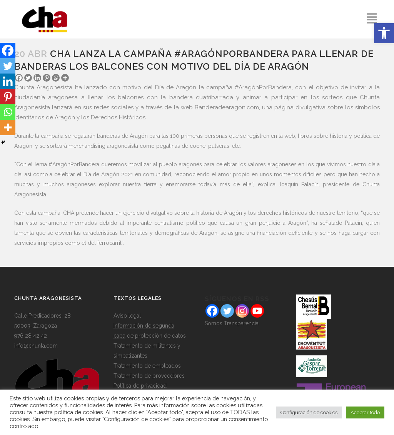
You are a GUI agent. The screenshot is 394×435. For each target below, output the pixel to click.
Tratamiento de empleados (147, 366)
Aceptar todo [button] (365, 412)
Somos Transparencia (232, 323)
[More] (65, 78)
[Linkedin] (37, 78)
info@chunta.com (36, 346)
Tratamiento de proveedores (149, 376)
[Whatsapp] (56, 78)
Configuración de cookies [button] (308, 412)
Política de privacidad (140, 386)
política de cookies (78, 412)
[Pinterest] (46, 78)
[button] (384, 33)
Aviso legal (127, 316)
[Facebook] (7, 50)
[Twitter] (28, 78)
